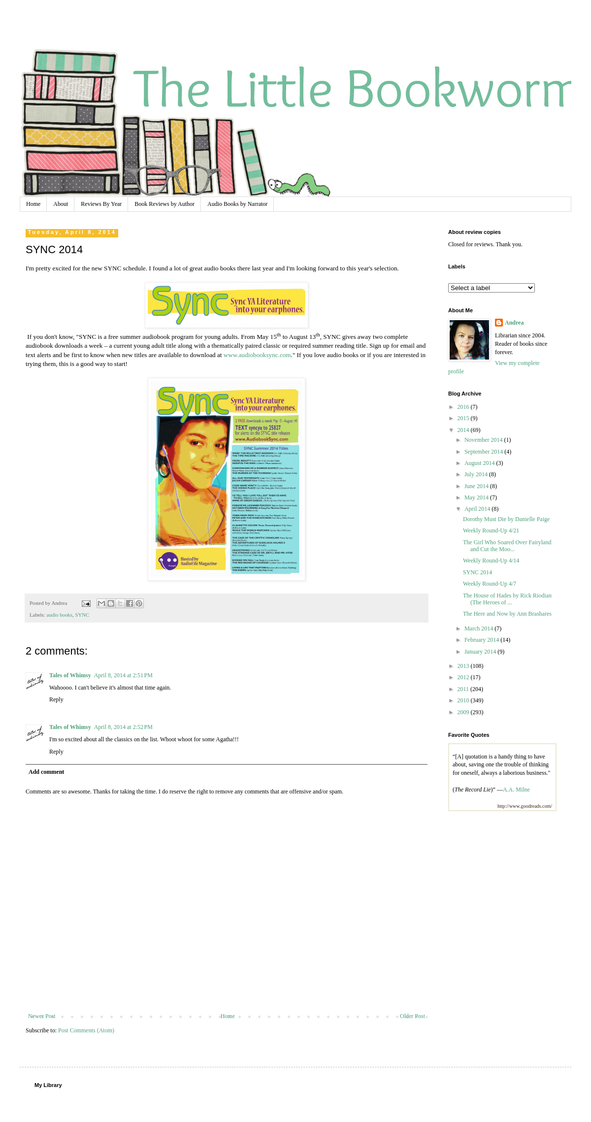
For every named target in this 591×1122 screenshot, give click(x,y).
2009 (464, 712)
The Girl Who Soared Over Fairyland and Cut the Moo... (507, 546)
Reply (56, 699)
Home (33, 203)
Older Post (412, 1016)
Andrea (514, 322)
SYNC (82, 615)
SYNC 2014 (477, 572)
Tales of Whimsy (70, 675)
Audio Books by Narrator (237, 203)
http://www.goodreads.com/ (524, 806)
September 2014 (484, 451)
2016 (464, 406)
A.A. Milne (516, 789)
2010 (464, 700)
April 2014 (478, 508)
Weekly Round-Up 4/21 (491, 530)
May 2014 (477, 497)
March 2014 (479, 628)
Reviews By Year (101, 203)
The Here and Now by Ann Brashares (507, 613)
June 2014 (477, 486)
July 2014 (476, 474)
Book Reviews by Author (164, 203)
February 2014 (482, 639)
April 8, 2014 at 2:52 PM (123, 727)
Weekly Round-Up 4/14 (491, 560)
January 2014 (480, 651)
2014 (464, 430)
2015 (464, 418)
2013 (464, 665)
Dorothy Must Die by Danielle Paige (506, 519)
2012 (464, 677)
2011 (464, 689)
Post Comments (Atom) (86, 1030)
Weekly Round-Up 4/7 (489, 583)
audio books (59, 615)
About (60, 203)
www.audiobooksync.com (257, 355)
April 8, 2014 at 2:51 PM (123, 675)
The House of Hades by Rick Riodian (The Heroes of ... (507, 599)
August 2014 (480, 463)
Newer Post (42, 1016)
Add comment (46, 771)
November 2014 (484, 439)
